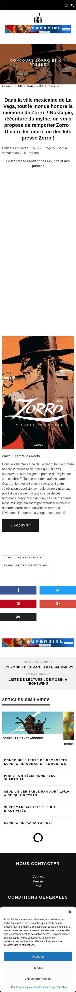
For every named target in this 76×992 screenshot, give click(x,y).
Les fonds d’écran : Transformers (37, 667)
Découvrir (20, 525)
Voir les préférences (38, 978)
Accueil (7, 86)
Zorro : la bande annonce (23, 738)
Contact (38, 876)
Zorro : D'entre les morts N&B (26, 565)
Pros (38, 886)
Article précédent (38, 662)
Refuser (38, 967)
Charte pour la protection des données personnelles (39, 987)
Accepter (38, 956)
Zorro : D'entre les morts (23, 558)
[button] (70, 912)
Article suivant (38, 674)
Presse (38, 881)
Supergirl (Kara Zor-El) (28, 822)
